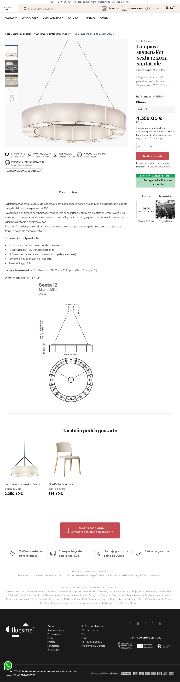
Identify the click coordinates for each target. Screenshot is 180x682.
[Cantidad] (145, 146)
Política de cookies (91, 641)
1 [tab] (90, 502)
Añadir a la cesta (152, 155)
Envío (84, 637)
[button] (90, 530)
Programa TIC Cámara (93, 645)
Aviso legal (53, 649)
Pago (84, 634)
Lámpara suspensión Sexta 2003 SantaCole (22, 484)
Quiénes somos (55, 630)
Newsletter (53, 645)
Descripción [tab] (68, 192)
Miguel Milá (159, 70)
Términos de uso (90, 630)
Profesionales (54, 634)
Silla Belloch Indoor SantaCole (61, 484)
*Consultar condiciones (117, 1)
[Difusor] (155, 109)
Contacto (52, 626)
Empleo (51, 641)
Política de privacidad (92, 626)
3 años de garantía (157, 556)
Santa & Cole (144, 41)
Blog (50, 637)
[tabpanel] (24, 468)
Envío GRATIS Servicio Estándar (155, 176)
